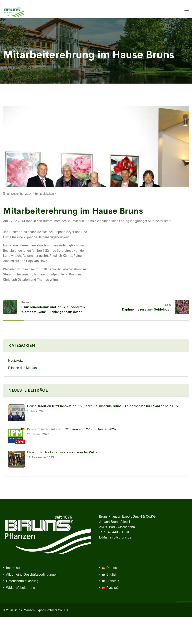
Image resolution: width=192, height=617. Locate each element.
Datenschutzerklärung (22, 581)
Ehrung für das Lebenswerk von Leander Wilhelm (64, 452)
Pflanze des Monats (22, 368)
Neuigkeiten (46, 193)
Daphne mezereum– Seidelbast (146, 309)
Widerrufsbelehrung (20, 587)
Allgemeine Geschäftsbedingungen (32, 574)
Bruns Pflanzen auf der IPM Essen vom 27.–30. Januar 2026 (71, 429)
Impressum (14, 568)
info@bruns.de (120, 537)
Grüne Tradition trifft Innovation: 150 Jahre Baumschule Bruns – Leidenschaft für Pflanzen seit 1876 (103, 406)
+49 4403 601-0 (117, 532)
